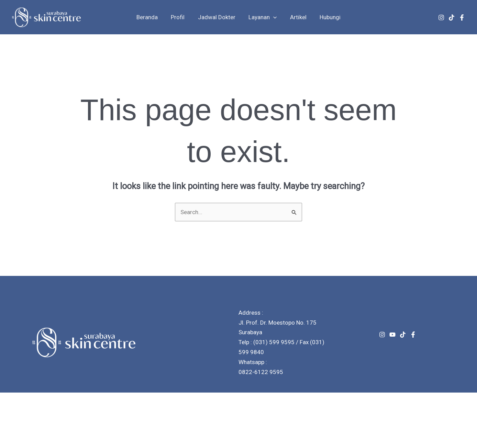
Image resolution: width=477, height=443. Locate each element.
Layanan (262, 17)
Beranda (151, 17)
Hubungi (326, 17)
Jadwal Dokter (217, 17)
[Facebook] (462, 17)
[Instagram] (441, 17)
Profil (180, 17)
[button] (272, 17)
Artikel (296, 17)
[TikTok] (451, 17)
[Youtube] (392, 334)
